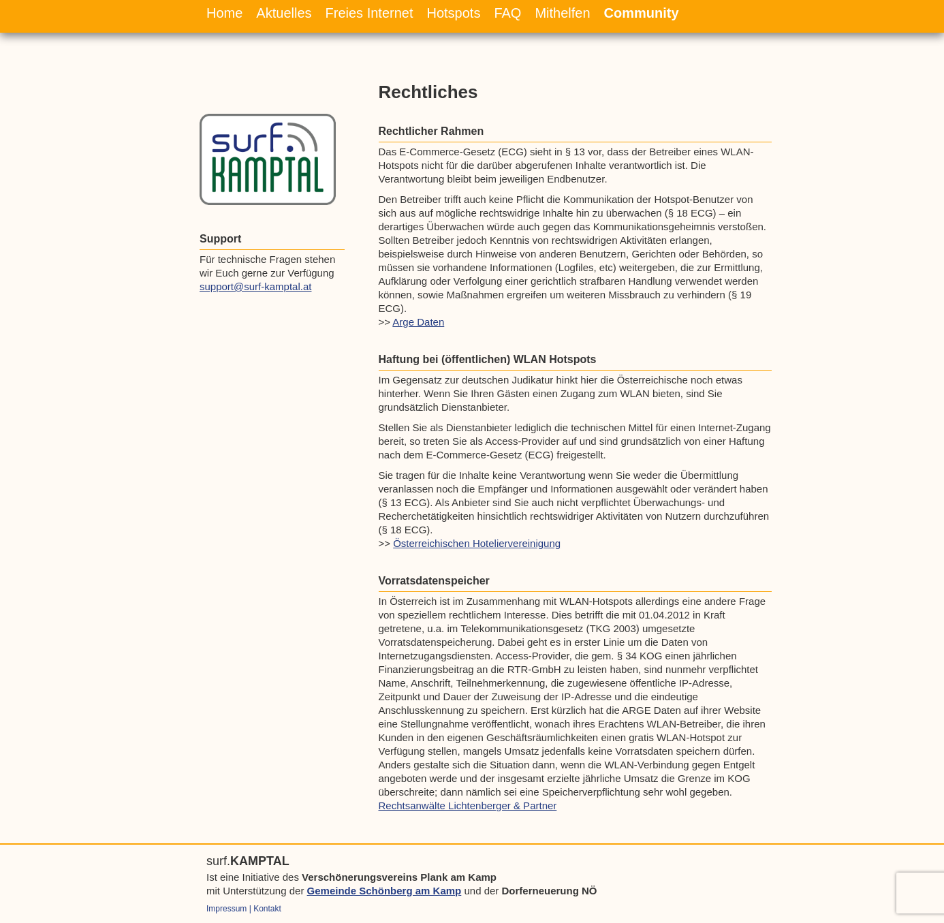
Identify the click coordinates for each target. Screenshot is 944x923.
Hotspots (453, 12)
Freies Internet (369, 12)
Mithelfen (562, 12)
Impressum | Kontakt (243, 908)
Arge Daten (418, 322)
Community (641, 12)
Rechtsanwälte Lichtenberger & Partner (468, 805)
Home (224, 12)
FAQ (507, 12)
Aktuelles (283, 12)
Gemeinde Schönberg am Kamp (384, 890)
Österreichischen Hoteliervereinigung (477, 543)
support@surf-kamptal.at (255, 286)
